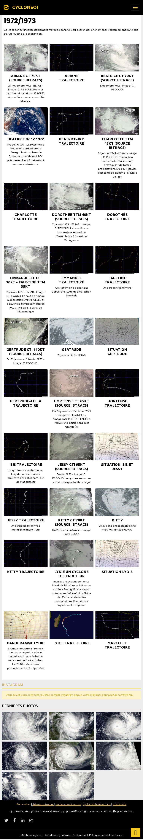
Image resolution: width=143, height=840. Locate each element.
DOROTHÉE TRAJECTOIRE (117, 217)
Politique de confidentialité (106, 835)
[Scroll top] (135, 832)
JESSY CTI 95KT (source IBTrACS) (71, 466)
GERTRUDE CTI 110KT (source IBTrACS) (26, 351)
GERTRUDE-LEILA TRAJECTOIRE (25, 403)
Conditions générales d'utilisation (65, 835)
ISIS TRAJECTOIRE (25, 464)
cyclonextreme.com (97, 804)
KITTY (117, 520)
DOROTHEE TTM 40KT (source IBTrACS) (71, 217)
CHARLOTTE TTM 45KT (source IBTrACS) (117, 143)
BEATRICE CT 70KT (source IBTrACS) (117, 78)
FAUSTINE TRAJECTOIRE (117, 280)
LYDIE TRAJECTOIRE (71, 643)
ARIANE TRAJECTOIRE (71, 78)
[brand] (21, 7)
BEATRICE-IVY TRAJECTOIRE (71, 141)
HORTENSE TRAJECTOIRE (117, 403)
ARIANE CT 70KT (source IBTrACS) (25, 78)
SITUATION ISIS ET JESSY (117, 466)
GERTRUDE (71, 349)
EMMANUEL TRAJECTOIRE (71, 280)
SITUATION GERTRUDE (117, 351)
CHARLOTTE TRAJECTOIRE (25, 217)
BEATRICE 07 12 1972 (25, 139)
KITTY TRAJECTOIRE (25, 572)
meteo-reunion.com (68, 804)
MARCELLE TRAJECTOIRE (117, 645)
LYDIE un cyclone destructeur (71, 574)
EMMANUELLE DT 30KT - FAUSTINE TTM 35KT (25, 282)
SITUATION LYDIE (117, 572)
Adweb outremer (43, 804)
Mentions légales (31, 835)
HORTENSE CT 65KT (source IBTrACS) (71, 403)
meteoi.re (119, 804)
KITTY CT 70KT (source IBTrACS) (71, 522)
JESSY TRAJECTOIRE (25, 520)
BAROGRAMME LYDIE (25, 643)
